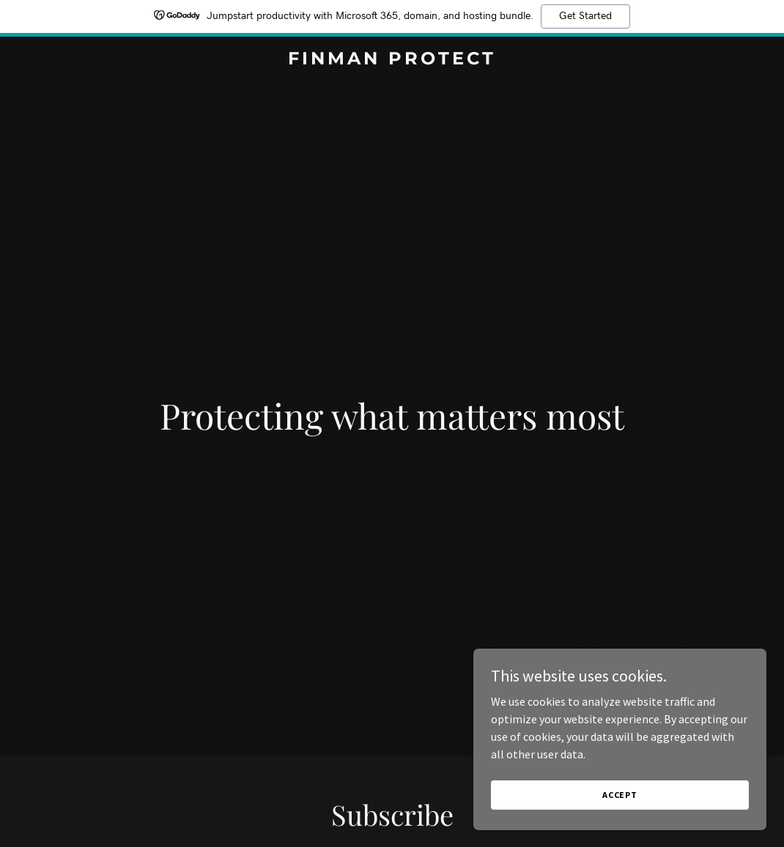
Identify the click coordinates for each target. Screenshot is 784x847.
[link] (392, 60)
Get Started (585, 16)
